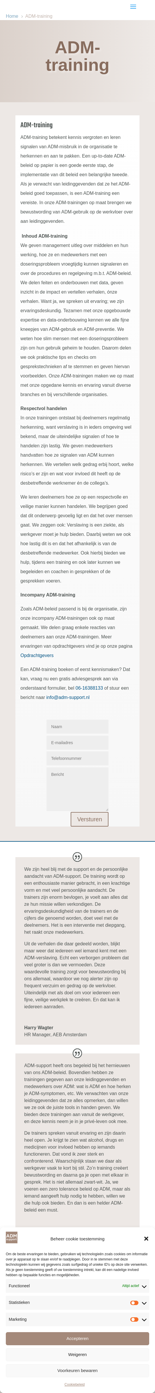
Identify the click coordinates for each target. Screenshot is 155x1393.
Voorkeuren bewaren (77, 1370)
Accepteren (78, 1338)
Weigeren (77, 1354)
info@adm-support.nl (68, 697)
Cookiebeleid (75, 1385)
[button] (146, 1239)
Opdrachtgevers (37, 655)
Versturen (89, 819)
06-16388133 (89, 688)
